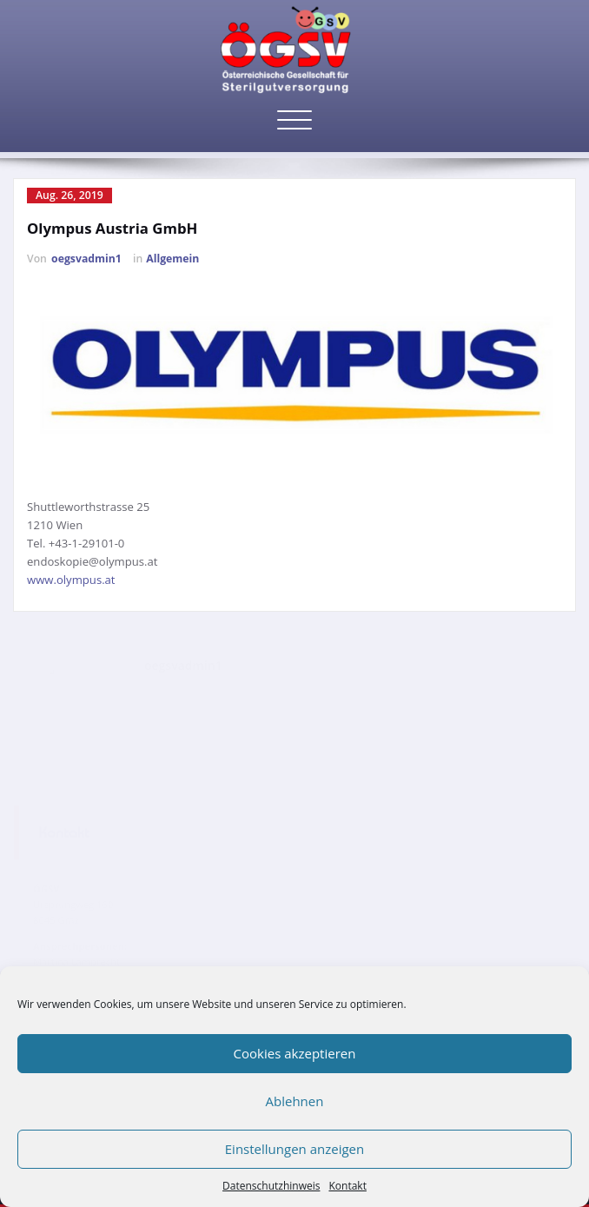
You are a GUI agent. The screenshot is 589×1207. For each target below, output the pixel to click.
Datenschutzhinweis (271, 1185)
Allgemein (172, 258)
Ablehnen (295, 1101)
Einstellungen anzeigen (294, 1148)
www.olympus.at (71, 579)
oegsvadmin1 (86, 258)
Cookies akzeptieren (295, 1053)
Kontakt (347, 1185)
